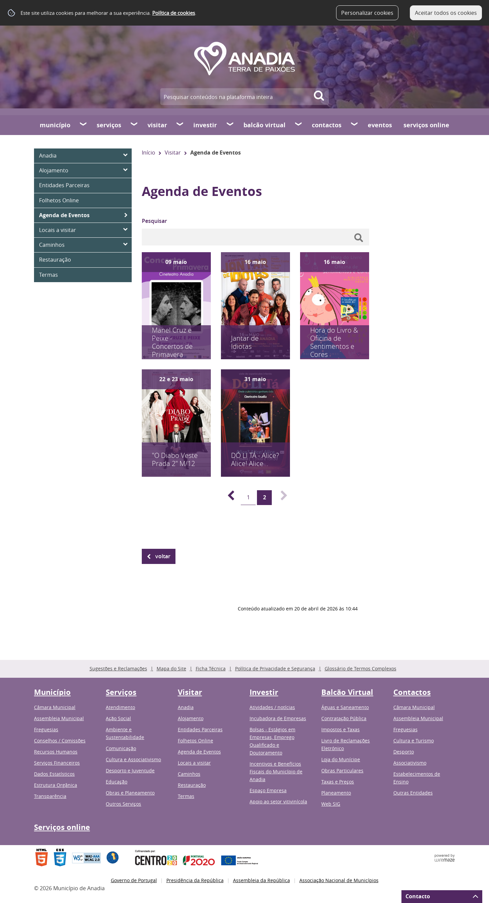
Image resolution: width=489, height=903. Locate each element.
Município (55, 125)
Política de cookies (173, 12)
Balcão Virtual (264, 125)
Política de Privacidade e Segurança (275, 668)
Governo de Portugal (134, 880)
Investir (205, 125)
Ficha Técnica (211, 668)
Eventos (380, 125)
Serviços (109, 125)
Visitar (157, 125)
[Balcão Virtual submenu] (298, 124)
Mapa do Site (171, 668)
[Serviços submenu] (134, 124)
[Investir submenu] (230, 124)
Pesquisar (154, 221)
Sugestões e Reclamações (118, 668)
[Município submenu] (83, 124)
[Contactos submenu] (354, 124)
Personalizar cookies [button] (367, 12)
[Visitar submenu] (180, 124)
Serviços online (426, 125)
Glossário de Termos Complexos (360, 668)
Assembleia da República (261, 880)
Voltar (162, 556)
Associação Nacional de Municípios (339, 880)
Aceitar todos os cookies (446, 12)
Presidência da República (195, 880)
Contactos (326, 125)
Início (148, 152)
